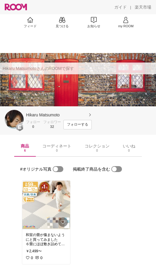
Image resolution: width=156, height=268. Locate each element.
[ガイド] (120, 7)
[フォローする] (77, 124)
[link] (46, 205)
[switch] (58, 169)
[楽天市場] (143, 7)
